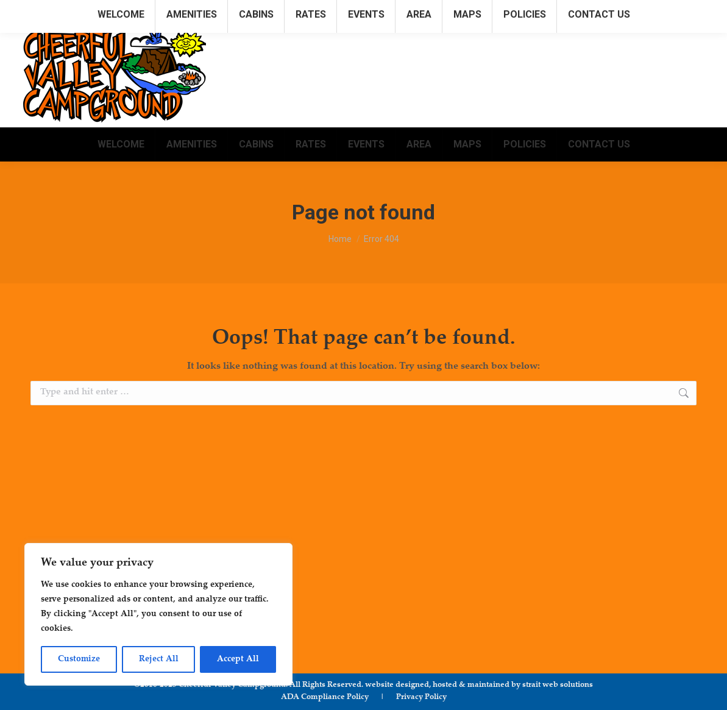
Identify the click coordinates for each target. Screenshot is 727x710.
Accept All (238, 659)
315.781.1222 (510, 11)
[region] (158, 614)
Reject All (159, 659)
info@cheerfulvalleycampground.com (625, 11)
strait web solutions (557, 685)
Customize (79, 659)
